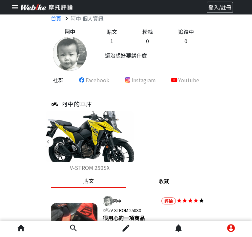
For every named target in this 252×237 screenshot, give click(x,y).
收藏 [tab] (163, 181)
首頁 (56, 18)
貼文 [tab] (88, 181)
